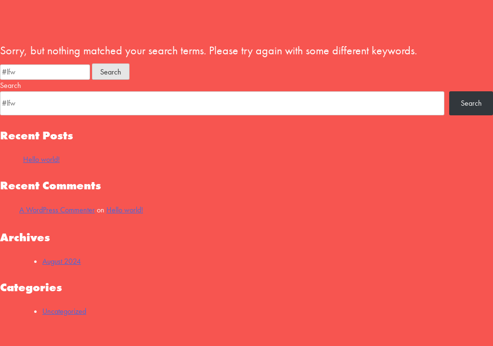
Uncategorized (64, 311)
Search (10, 85)
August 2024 (61, 261)
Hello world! (41, 159)
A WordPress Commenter (57, 210)
